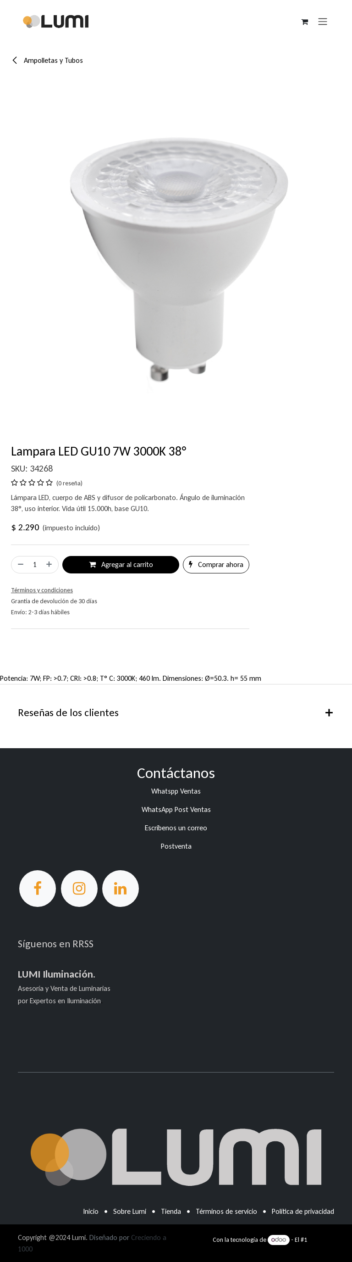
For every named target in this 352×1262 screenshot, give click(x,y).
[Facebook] (37, 888)
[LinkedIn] (120, 888)
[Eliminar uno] (19, 564)
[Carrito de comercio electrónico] (304, 21)
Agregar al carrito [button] (121, 564)
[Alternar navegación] (323, 21)
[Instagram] (79, 888)
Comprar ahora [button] (216, 564)
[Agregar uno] (50, 564)
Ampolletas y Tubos (47, 60)
